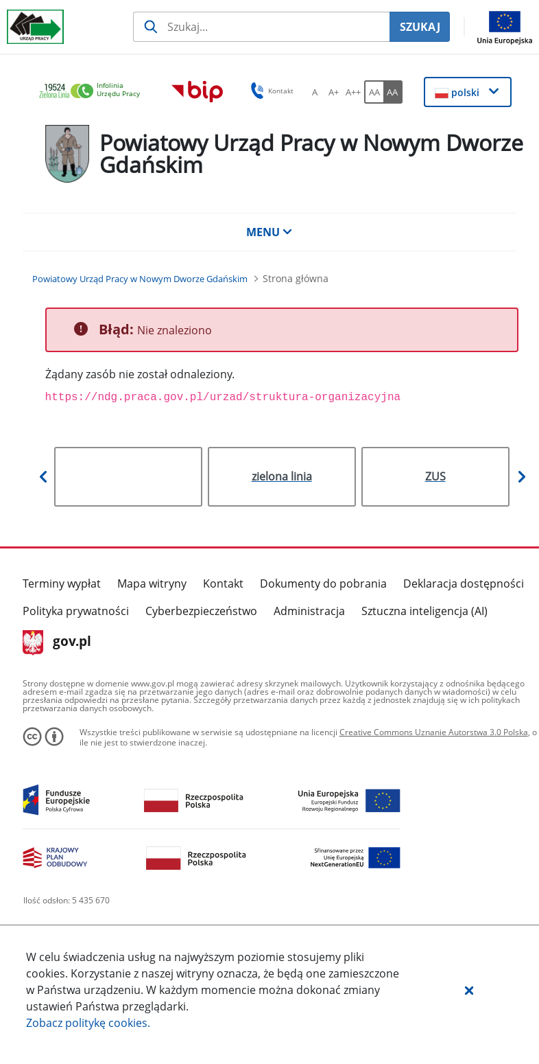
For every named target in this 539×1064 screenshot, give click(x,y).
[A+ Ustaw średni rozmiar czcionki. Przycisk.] (334, 92)
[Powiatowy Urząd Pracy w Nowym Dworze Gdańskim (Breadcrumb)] (140, 278)
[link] (93, 92)
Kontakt (223, 583)
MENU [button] (269, 232)
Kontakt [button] (270, 91)
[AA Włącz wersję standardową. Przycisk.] (373, 92)
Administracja (309, 610)
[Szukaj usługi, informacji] (261, 27)
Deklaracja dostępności (463, 583)
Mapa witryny (152, 583)
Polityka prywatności (76, 610)
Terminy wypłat (62, 583)
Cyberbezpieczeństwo (201, 610)
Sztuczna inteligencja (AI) (424, 610)
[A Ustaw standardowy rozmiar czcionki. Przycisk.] (315, 92)
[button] (469, 989)
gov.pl (57, 642)
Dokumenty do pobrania (323, 583)
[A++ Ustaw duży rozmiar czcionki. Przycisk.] (353, 92)
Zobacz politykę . (88, 1022)
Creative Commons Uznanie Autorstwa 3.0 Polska (433, 732)
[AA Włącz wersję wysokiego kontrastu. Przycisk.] (393, 92)
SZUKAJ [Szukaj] (420, 26)
